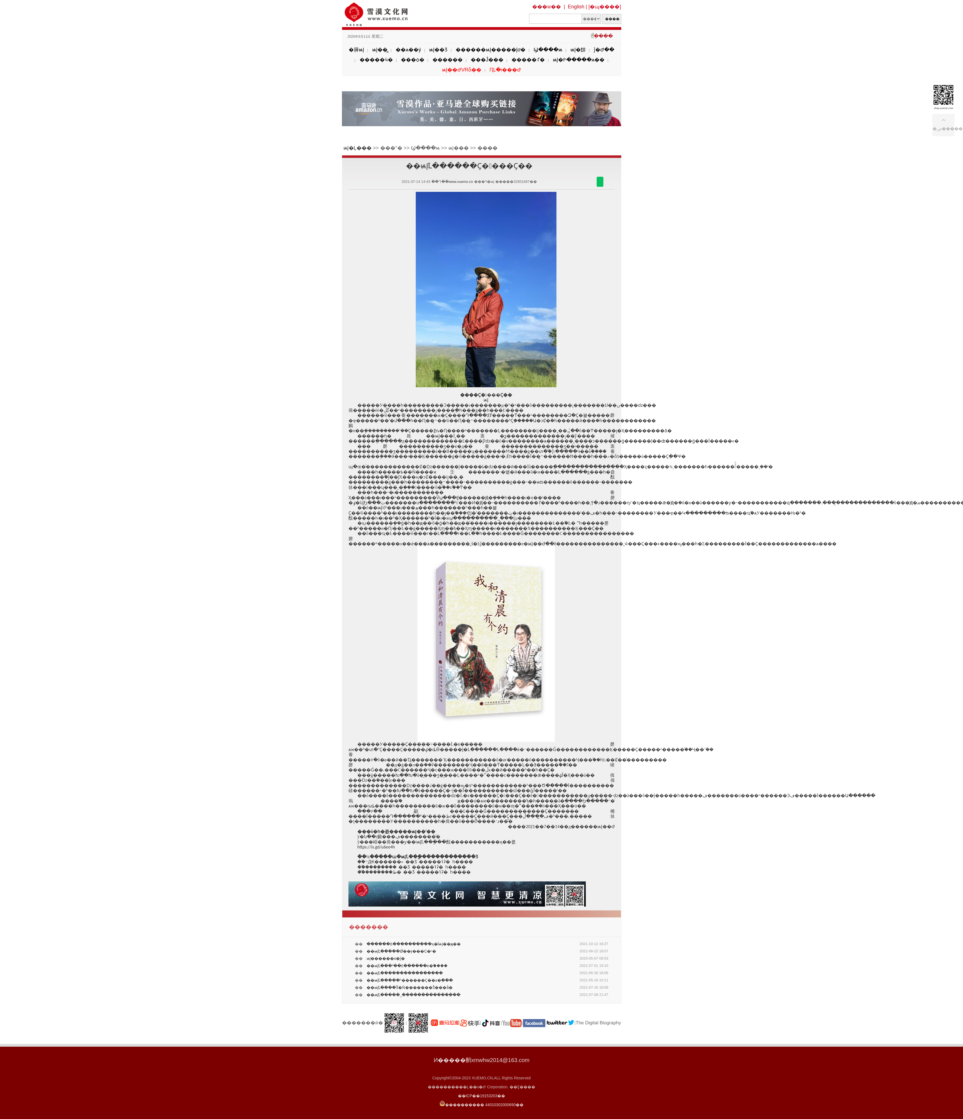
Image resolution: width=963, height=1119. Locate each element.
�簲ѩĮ (356, 49)
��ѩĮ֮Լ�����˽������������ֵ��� (414, 995)
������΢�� (600, 182)
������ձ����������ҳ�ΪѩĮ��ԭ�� (414, 944)
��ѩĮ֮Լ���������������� (405, 973)
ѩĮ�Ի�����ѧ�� (578, 60)
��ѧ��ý (408, 49)
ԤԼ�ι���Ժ (505, 70)
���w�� (546, 6)
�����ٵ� (528, 60)
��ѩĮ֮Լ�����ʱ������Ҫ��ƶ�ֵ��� (410, 980)
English (576, 6)
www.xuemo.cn (461, 182)
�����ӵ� (376, 60)
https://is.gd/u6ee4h (376, 847)
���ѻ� (412, 60)
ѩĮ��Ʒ (438, 49)
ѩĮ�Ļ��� (357, 148)
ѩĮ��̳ (380, 49)
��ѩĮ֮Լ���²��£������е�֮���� (407, 965)
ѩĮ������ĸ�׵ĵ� (386, 958)
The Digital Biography (598, 1022)
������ (447, 60)
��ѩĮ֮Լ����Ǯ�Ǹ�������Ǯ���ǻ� (410, 987)
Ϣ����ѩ (548, 49)
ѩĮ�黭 (578, 49)
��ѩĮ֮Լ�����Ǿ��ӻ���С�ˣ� (401, 951)
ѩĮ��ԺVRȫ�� (461, 70)
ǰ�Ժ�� (604, 49)
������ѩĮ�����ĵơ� (490, 49)
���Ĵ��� (487, 60)
